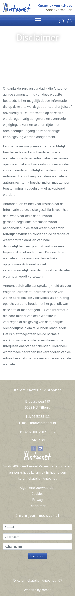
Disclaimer (37, 506)
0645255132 (41, 416)
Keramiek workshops (54, 5)
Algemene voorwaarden (37, 487)
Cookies (37, 493)
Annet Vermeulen (59, 10)
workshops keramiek (29, 472)
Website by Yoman (37, 590)
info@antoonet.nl (43, 423)
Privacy (37, 499)
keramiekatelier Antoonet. (37, 478)
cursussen (64, 466)
